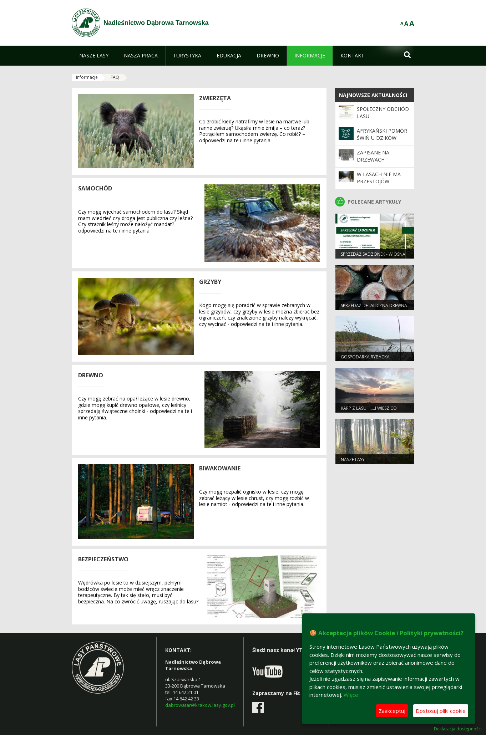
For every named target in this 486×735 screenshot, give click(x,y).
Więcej (352, 694)
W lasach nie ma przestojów (379, 178)
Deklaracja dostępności (458, 728)
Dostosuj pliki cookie (441, 710)
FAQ (115, 77)
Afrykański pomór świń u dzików (382, 134)
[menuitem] (94, 56)
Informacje (87, 77)
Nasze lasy (353, 459)
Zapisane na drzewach (373, 156)
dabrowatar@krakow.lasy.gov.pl (200, 705)
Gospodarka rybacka (365, 357)
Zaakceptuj (392, 710)
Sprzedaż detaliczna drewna (374, 305)
